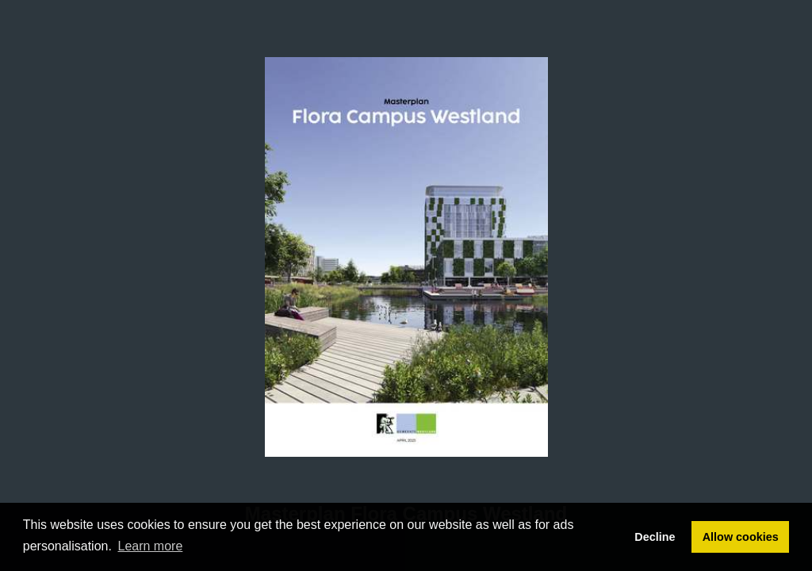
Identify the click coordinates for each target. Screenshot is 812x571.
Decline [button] (654, 537)
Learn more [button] (150, 546)
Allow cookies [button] (741, 537)
